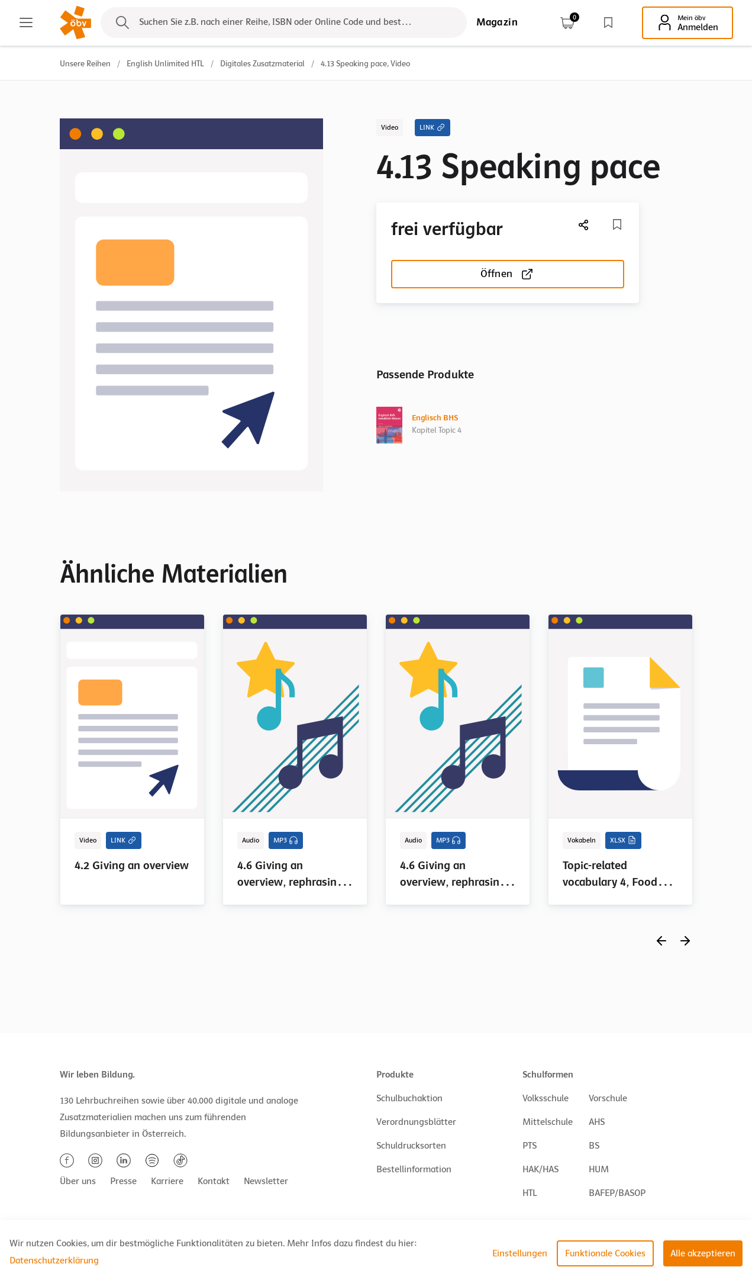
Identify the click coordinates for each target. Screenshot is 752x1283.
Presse (123, 1181)
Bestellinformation (413, 1169)
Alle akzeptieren (702, 1253)
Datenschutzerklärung (54, 1260)
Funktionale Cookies (605, 1253)
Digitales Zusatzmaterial (262, 64)
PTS (529, 1145)
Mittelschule (547, 1122)
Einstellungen (519, 1253)
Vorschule (608, 1098)
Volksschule (545, 1098)
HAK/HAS (540, 1169)
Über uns (78, 1181)
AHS (597, 1122)
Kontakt (214, 1181)
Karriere (167, 1181)
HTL (529, 1193)
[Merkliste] (617, 224)
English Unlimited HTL (165, 64)
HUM (599, 1169)
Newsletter (266, 1181)
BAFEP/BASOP (617, 1193)
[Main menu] (26, 22)
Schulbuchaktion (409, 1098)
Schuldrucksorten (411, 1145)
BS (594, 1145)
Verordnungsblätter (416, 1122)
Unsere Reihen (85, 64)
